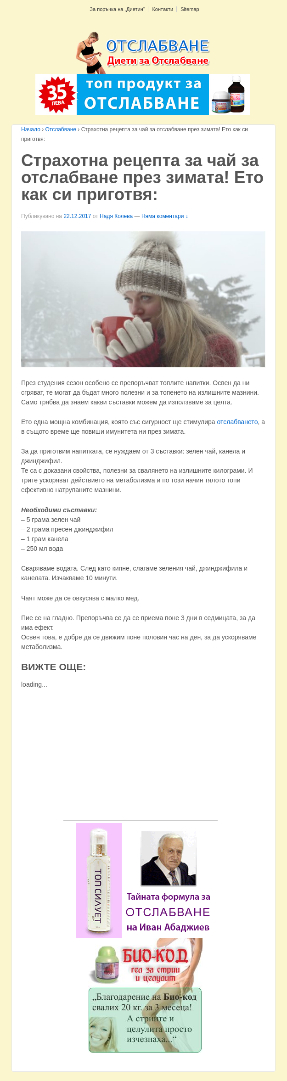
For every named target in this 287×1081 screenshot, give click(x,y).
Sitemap (189, 9)
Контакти (162, 9)
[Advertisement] (140, 756)
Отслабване (60, 129)
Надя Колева (116, 216)
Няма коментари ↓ (164, 216)
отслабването (237, 422)
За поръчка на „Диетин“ (117, 9)
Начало (30, 129)
